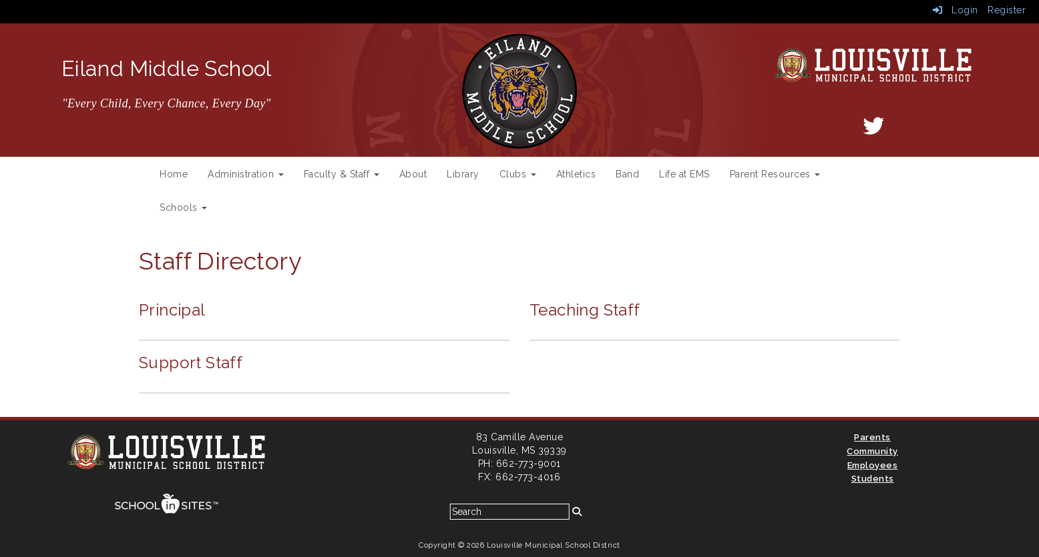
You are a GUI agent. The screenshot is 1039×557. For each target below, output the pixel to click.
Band (627, 174)
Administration (246, 174)
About (413, 174)
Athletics (576, 174)
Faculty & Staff (341, 174)
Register (1007, 10)
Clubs (517, 174)
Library (463, 174)
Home (174, 174)
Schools (183, 207)
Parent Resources (775, 174)
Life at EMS (684, 174)
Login (955, 10)
